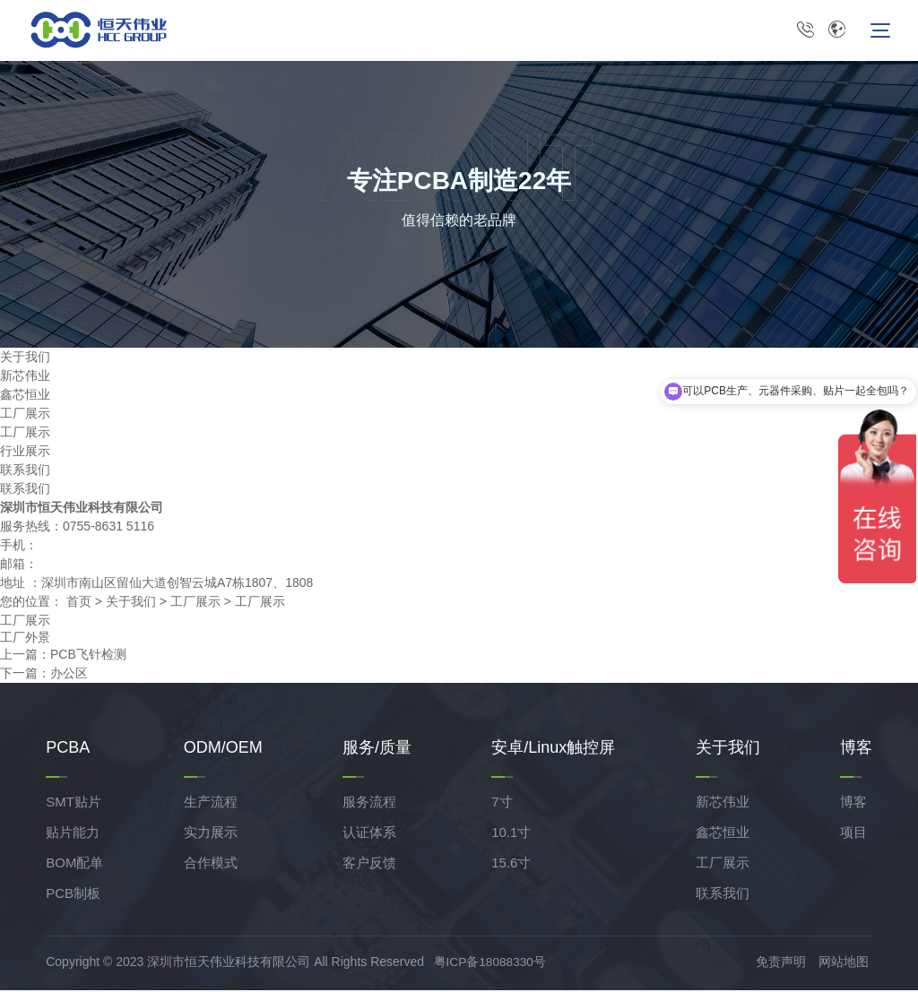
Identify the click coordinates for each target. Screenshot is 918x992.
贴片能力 (73, 834)
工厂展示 (25, 415)
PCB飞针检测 (88, 657)
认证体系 (369, 834)
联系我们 (25, 471)
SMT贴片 (73, 804)
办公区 (69, 676)
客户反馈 (369, 865)
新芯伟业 (25, 377)
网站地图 (847, 964)
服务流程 (369, 804)
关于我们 (131, 603)
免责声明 (784, 964)
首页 (78, 603)
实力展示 (211, 834)
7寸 (501, 804)
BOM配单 (74, 865)
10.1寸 (511, 834)
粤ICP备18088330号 (494, 964)
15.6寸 (511, 865)
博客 (853, 804)
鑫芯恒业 (25, 396)
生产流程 (211, 804)
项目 (853, 834)
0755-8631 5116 (805, 31)
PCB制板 (73, 895)
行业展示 (25, 452)
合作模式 (211, 865)
